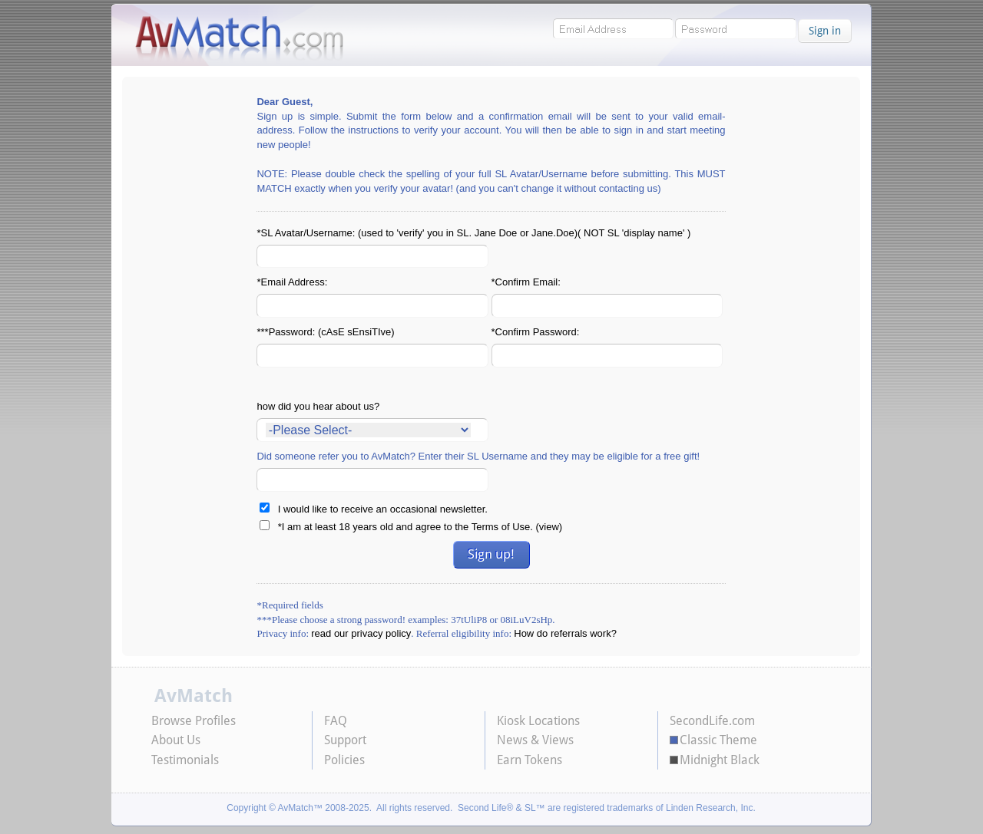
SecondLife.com (712, 721)
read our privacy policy (361, 633)
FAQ (335, 721)
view (549, 526)
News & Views (535, 740)
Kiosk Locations (538, 721)
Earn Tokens (529, 760)
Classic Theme (718, 740)
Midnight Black (720, 760)
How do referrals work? (565, 633)
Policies (344, 760)
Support (345, 740)
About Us (175, 740)
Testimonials (185, 760)
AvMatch (193, 697)
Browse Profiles (193, 721)
